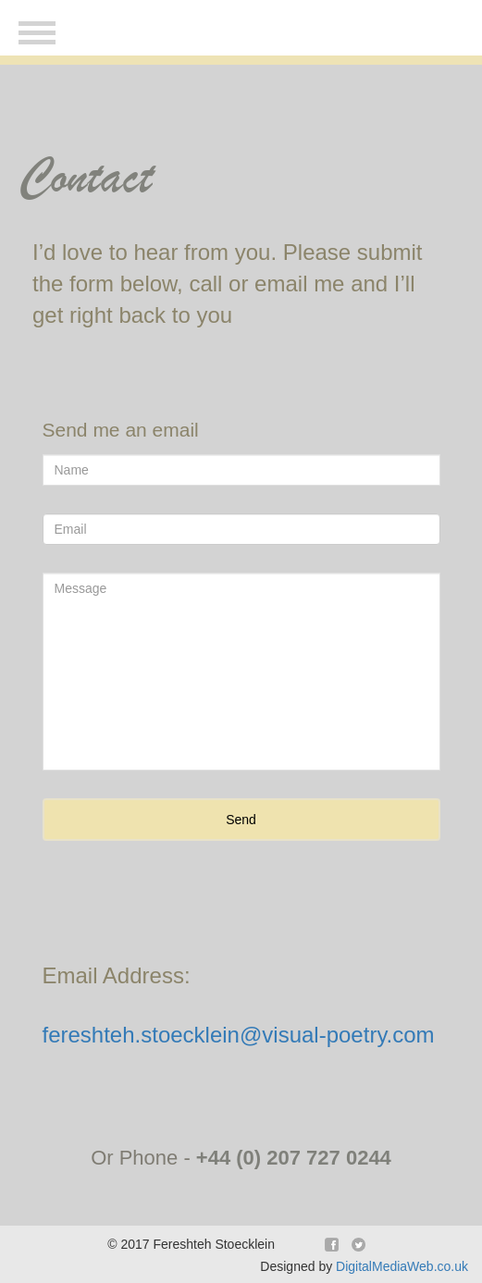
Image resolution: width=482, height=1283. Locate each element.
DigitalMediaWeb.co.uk (402, 1266)
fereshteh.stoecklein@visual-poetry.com (239, 1034)
